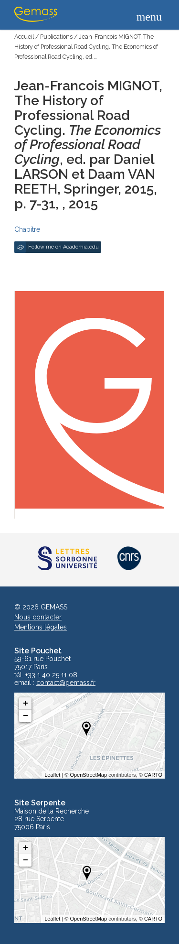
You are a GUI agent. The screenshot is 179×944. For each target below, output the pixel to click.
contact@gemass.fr (65, 682)
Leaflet (52, 775)
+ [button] (25, 703)
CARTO (153, 775)
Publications (56, 36)
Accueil (24, 36)
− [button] (25, 716)
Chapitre (27, 229)
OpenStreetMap (88, 775)
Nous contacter (38, 617)
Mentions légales (40, 627)
